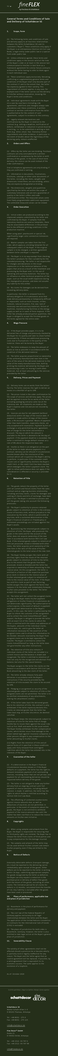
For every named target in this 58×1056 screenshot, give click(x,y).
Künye (36, 990)
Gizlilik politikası (14, 990)
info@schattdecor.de (16, 1025)
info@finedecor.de (15, 1049)
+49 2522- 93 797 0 (19, 1041)
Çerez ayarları (45, 990)
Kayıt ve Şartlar (27, 990)
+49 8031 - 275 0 (18, 1017)
